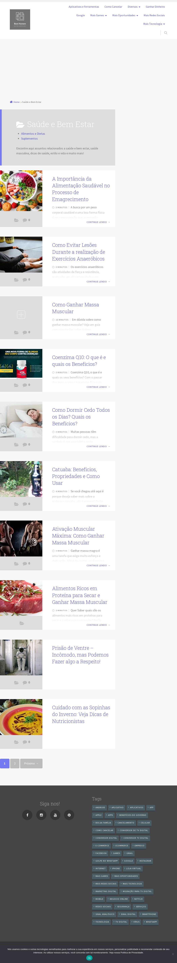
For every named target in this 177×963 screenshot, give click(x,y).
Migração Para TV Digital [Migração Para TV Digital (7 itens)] (137, 891)
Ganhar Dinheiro (155, 6)
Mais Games (97, 15)
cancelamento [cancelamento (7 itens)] (126, 822)
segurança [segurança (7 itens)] (123, 906)
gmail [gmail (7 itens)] (130, 853)
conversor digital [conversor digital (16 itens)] (106, 838)
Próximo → (31, 763)
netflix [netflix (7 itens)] (138, 899)
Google (80, 15)
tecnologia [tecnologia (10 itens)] (102, 921)
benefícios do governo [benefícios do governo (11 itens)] (132, 815)
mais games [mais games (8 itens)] (102, 876)
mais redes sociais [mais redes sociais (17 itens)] (106, 883)
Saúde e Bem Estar (16, 221)
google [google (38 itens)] (128, 861)
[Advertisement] (88, 64)
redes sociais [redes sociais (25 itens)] (103, 906)
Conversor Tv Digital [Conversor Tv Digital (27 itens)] (135, 838)
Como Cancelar (113, 6)
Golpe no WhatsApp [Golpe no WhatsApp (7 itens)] (107, 861)
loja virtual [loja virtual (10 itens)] (133, 868)
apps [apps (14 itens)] (110, 815)
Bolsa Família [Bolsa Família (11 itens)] (103, 822)
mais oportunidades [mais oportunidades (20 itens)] (126, 876)
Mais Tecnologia (152, 23)
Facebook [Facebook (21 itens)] (101, 853)
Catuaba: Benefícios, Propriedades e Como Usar (76, 476)
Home (17, 101)
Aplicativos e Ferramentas (84, 6)
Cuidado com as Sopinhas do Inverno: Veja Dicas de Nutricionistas (81, 714)
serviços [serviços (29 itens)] (141, 906)
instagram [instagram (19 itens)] (145, 861)
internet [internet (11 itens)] (101, 868)
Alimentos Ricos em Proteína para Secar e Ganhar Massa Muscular (79, 595)
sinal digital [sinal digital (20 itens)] (128, 914)
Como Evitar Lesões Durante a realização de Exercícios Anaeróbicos (78, 252)
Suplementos (29, 138)
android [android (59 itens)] (100, 807)
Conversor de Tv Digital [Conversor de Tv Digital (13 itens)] (134, 830)
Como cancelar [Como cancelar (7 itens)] (104, 830)
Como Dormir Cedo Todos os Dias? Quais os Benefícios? (81, 417)
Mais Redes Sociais (154, 15)
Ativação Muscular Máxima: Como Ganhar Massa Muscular (78, 536)
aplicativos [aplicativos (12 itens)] (136, 807)
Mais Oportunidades (123, 15)
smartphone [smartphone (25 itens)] (149, 914)
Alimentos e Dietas (33, 134)
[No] (172, 954)
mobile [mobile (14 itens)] (99, 899)
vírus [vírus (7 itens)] (136, 921)
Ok (89, 958)
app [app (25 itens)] (151, 807)
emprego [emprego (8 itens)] (139, 845)
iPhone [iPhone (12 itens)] (116, 868)
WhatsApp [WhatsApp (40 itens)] (151, 921)
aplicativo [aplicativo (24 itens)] (118, 807)
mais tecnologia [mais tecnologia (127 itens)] (132, 883)
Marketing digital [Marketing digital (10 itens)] (106, 891)
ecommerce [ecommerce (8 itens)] (122, 845)
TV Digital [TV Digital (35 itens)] (121, 921)
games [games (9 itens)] (116, 853)
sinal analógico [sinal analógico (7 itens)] (105, 914)
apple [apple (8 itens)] (99, 815)
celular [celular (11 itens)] (145, 822)
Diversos (133, 6)
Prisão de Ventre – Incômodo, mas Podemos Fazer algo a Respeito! (80, 655)
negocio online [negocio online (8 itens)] (119, 899)
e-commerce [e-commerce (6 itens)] (102, 845)
